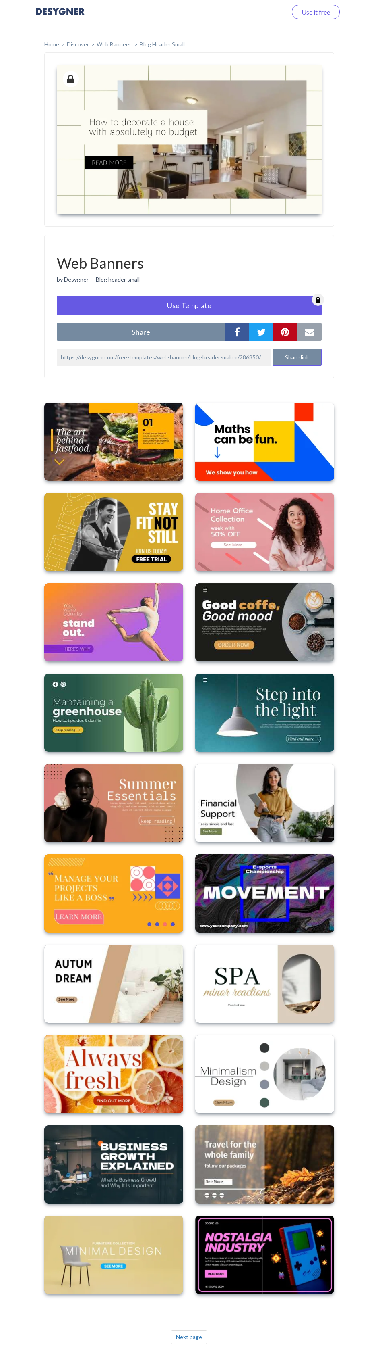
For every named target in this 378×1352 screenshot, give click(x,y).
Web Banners (114, 44)
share (141, 332)
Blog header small (118, 279)
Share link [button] (297, 357)
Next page (189, 1336)
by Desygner (73, 279)
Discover (78, 44)
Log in (268, 11)
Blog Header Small (162, 44)
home (51, 44)
